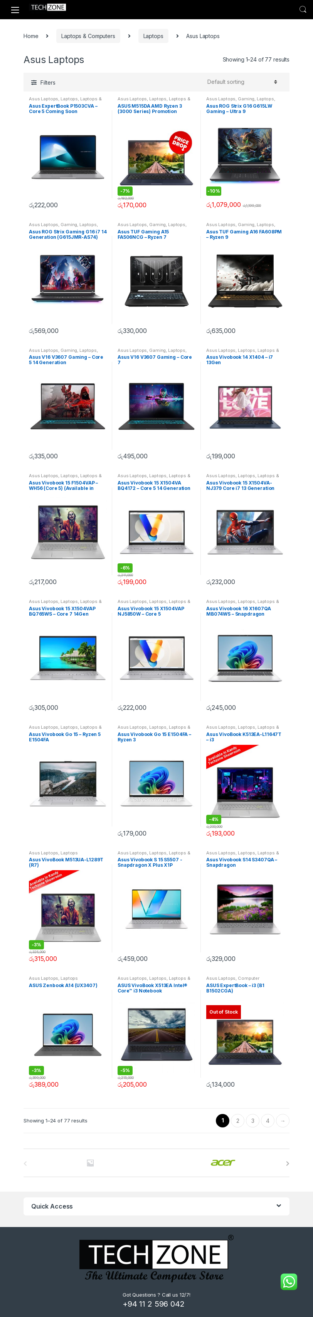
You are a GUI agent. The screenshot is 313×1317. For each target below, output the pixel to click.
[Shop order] (241, 82)
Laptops (153, 36)
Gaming (246, 99)
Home (31, 36)
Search (303, 9)
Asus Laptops (43, 99)
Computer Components (232, 981)
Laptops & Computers (88, 36)
